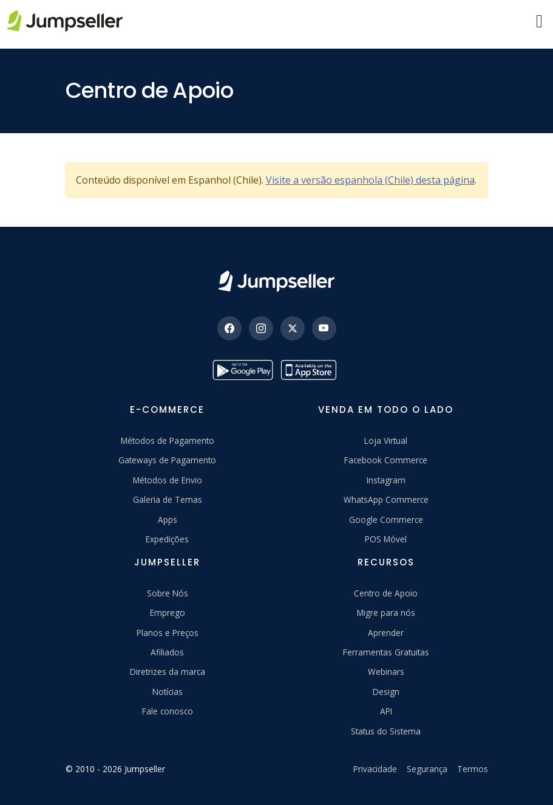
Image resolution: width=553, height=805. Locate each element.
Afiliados (167, 652)
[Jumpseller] (276, 281)
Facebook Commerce (385, 460)
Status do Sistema (386, 731)
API (386, 711)
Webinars (386, 671)
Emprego (167, 612)
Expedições (167, 539)
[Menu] (539, 21)
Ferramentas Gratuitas (386, 652)
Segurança (427, 769)
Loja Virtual (385, 440)
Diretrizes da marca (167, 671)
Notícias (167, 691)
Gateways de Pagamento (167, 460)
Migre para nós (386, 612)
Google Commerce (386, 519)
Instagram (386, 480)
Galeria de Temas (167, 499)
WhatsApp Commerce (386, 499)
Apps (167, 519)
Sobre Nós (167, 593)
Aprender (386, 632)
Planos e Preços (167, 632)
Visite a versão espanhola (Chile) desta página (370, 180)
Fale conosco (167, 711)
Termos (472, 769)
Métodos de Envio (167, 480)
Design (386, 691)
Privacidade (375, 769)
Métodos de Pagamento (167, 440)
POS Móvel (386, 539)
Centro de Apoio (386, 593)
